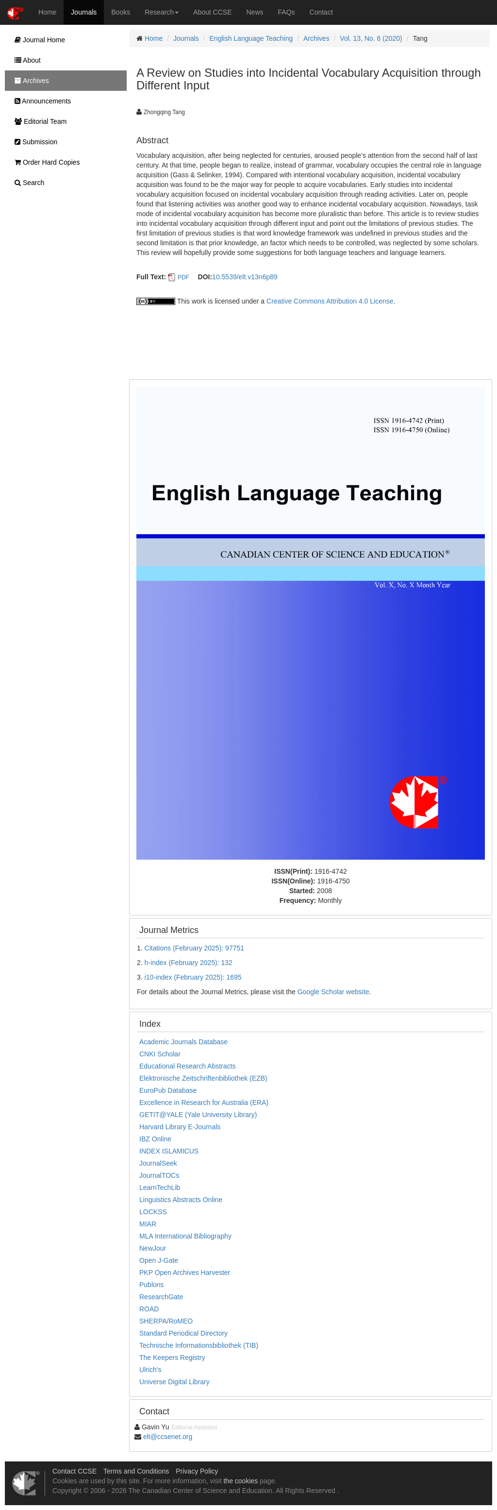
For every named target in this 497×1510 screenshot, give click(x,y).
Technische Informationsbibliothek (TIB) (198, 1345)
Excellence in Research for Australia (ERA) (203, 1102)
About (25, 60)
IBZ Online (155, 1139)
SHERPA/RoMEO (166, 1321)
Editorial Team (38, 121)
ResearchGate (161, 1297)
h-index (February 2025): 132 (188, 963)
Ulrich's (150, 1370)
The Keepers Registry (172, 1357)
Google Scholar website (333, 992)
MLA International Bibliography (185, 1236)
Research (162, 12)
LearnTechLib (159, 1187)
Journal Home (37, 40)
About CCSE (212, 12)
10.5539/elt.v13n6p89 (245, 277)
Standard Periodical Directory (183, 1333)
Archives (316, 38)
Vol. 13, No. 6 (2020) (371, 38)
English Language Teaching (251, 38)
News (255, 12)
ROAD (149, 1309)
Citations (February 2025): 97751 (194, 948)
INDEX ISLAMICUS (169, 1151)
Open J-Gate (158, 1260)
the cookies (240, 1481)
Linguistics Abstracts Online (180, 1200)
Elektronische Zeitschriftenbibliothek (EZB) (203, 1078)
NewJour (152, 1248)
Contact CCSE (74, 1471)
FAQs (286, 12)
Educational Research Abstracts (187, 1066)
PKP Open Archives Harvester (184, 1272)
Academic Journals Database (183, 1042)
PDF (183, 277)
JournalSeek (158, 1163)
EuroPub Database (168, 1090)
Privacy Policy (197, 1471)
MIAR (147, 1224)
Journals (84, 12)
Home (47, 12)
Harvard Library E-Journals (179, 1127)
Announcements (40, 101)
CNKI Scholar (160, 1054)
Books (120, 12)
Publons (151, 1285)
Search (27, 183)
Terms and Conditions (136, 1471)
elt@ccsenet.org (167, 1437)
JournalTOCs (159, 1175)
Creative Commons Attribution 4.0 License (329, 301)
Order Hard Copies (45, 162)
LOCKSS (153, 1212)
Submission (33, 142)
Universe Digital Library (174, 1382)
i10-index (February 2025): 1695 (193, 977)
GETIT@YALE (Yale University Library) (198, 1115)
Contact (321, 12)
